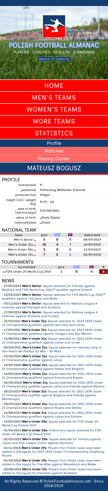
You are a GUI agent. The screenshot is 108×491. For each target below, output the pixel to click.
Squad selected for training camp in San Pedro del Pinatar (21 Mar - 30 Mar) (52, 349)
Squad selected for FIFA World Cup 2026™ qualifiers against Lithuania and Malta (53, 296)
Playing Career (54, 158)
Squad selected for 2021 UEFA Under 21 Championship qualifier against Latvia (52, 358)
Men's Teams (54, 97)
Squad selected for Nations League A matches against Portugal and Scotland (49, 305)
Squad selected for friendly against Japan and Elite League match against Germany (51, 441)
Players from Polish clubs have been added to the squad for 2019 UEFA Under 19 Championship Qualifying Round (53, 451)
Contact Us (62, 59)
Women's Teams (54, 109)
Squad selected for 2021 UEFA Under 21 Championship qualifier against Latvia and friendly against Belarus (53, 384)
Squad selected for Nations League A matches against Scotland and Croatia (49, 314)
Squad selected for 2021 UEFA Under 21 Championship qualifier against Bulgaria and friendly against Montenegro (52, 395)
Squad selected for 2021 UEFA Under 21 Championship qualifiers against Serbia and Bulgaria (52, 367)
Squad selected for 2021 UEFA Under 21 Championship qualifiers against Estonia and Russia (52, 375)
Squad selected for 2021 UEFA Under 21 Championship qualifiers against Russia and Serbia (52, 406)
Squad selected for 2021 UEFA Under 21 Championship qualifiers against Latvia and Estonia (52, 414)
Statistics (54, 133)
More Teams (54, 121)
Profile (54, 143)
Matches (54, 151)
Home (54, 85)
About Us (44, 59)
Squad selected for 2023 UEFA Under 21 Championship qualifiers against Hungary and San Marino (52, 331)
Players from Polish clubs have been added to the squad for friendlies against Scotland (51, 471)
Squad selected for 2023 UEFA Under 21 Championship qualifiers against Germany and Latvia (52, 323)
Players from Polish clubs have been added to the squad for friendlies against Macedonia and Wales (51, 462)
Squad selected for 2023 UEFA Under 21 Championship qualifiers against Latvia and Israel (52, 340)
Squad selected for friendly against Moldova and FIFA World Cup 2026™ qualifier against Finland (48, 288)
